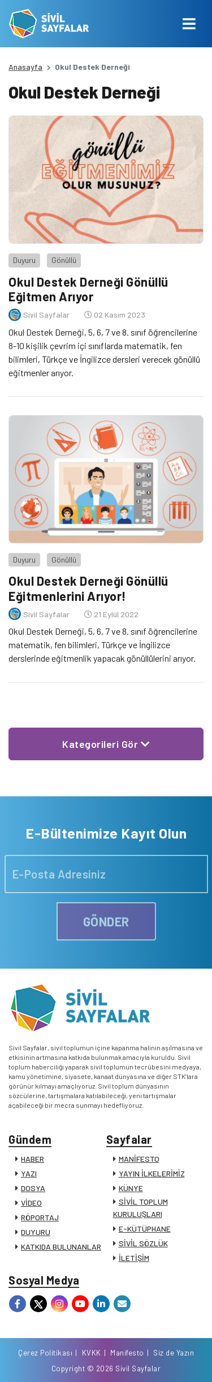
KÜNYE (131, 1188)
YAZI (29, 1173)
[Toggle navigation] (189, 24)
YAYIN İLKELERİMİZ (152, 1173)
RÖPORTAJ (40, 1217)
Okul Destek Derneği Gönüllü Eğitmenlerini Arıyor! (88, 588)
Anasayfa (25, 67)
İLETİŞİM (134, 1258)
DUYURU (35, 1232)
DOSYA (33, 1188)
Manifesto (127, 1352)
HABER (32, 1158)
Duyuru (24, 260)
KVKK (91, 1352)
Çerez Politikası (45, 1352)
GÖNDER (106, 921)
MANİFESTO (139, 1158)
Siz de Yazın (173, 1352)
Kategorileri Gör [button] (106, 744)
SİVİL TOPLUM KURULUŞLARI (140, 1208)
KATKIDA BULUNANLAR (61, 1246)
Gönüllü (63, 260)
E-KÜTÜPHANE (145, 1228)
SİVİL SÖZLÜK (143, 1243)
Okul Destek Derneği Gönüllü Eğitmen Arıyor (88, 289)
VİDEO (31, 1202)
